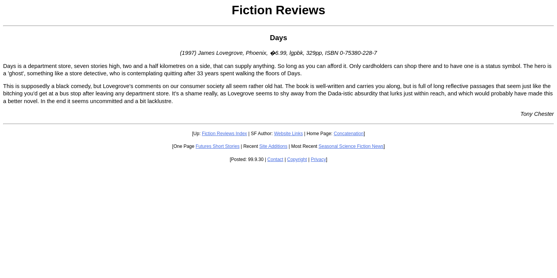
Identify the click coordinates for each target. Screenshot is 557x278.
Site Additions (273, 146)
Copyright (297, 159)
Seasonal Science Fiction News (351, 146)
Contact (275, 159)
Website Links (288, 133)
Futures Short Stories (217, 146)
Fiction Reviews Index (224, 133)
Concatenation (349, 133)
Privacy (318, 159)
